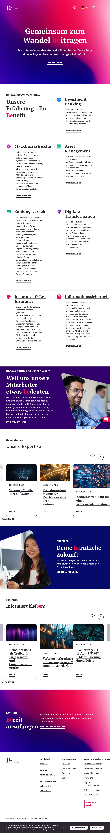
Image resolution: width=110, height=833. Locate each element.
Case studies (68, 773)
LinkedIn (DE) (45, 786)
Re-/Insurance (91, 795)
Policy (65, 827)
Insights (65, 778)
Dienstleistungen (69, 768)
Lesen (12, 511)
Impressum (10, 818)
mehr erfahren (55, 62)
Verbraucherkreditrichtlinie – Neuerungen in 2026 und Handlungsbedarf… (63, 662)
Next (101, 457)
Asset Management (93, 773)
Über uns (66, 764)
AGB (45, 818)
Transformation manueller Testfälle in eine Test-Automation (54, 497)
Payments (88, 778)
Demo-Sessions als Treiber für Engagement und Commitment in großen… (20, 659)
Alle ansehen (8, 519)
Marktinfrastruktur (93, 768)
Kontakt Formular (48, 775)
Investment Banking (93, 764)
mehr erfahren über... (17, 422)
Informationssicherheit (94, 790)
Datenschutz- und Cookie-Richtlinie (29, 818)
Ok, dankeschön (78, 828)
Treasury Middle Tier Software (21, 492)
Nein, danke (96, 828)
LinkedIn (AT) (45, 791)
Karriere (44, 764)
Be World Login (91, 804)
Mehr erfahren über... (67, 572)
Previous (92, 457)
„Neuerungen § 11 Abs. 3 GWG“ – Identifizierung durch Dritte (88, 655)
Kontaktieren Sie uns (52, 726)
